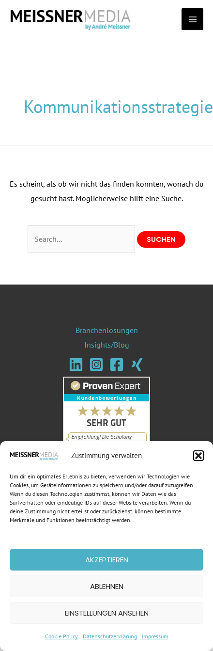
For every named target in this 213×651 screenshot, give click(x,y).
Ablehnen (106, 586)
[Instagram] (96, 364)
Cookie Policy (61, 636)
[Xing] (137, 364)
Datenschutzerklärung (110, 636)
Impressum (155, 636)
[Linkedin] (76, 364)
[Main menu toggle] (192, 19)
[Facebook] (116, 364)
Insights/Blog (106, 344)
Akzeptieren (106, 560)
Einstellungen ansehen (107, 613)
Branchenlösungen (107, 330)
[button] (198, 455)
